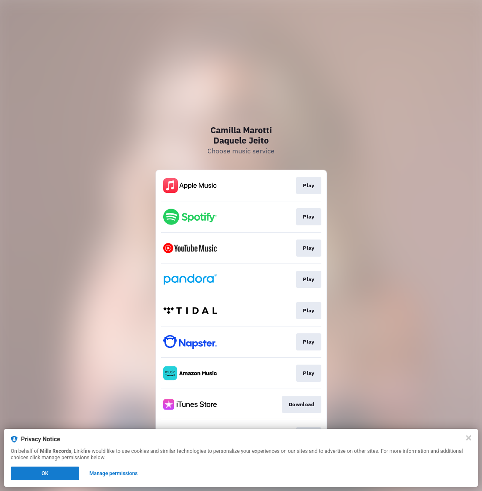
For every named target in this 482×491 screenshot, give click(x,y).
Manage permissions (114, 473)
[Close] (469, 438)
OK (45, 473)
